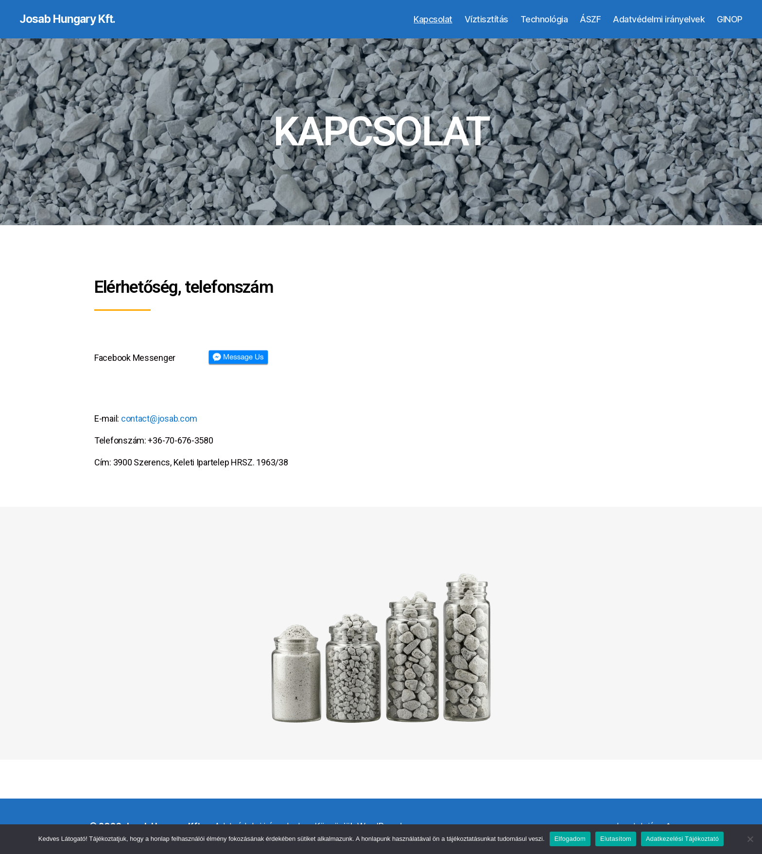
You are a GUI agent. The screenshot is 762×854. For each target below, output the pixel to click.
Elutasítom (615, 838)
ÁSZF (590, 19)
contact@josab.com (159, 419)
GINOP (730, 19)
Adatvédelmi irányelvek (659, 19)
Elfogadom (570, 838)
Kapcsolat (433, 19)
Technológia (544, 19)
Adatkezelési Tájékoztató (682, 838)
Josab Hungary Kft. (70, 19)
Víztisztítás (486, 19)
